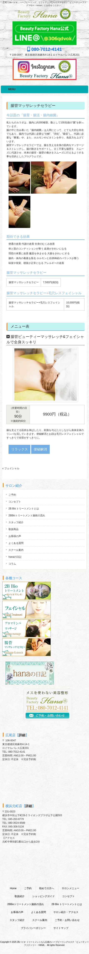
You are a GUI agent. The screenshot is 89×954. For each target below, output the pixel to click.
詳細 (22, 735)
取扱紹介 (20, 896)
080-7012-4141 (44, 49)
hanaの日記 (15, 556)
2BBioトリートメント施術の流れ (27, 515)
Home (13, 888)
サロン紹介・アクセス (65, 912)
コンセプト (15, 501)
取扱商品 (14, 529)
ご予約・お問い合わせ (67, 920)
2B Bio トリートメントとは (24, 508)
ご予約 (12, 494)
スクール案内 (16, 550)
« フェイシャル (10, 468)
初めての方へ (46, 888)
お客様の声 (15, 536)
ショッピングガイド (43, 896)
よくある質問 (16, 543)
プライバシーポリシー (33, 928)
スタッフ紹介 (16, 522)
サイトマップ (60, 928)
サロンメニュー (70, 888)
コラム (12, 563)
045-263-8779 (16, 819)
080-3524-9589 (16, 822)
